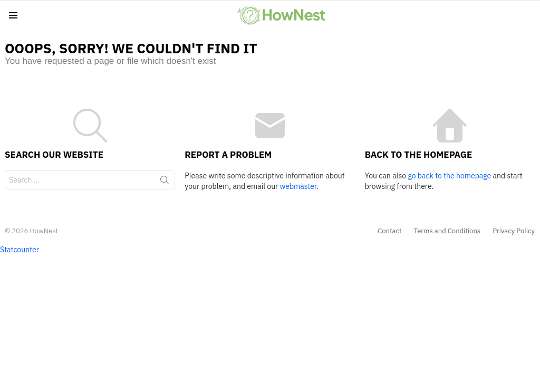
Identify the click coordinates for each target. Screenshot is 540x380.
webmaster (298, 186)
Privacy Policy (514, 231)
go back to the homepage (449, 175)
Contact (389, 231)
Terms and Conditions (447, 231)
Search (164, 182)
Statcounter (19, 249)
